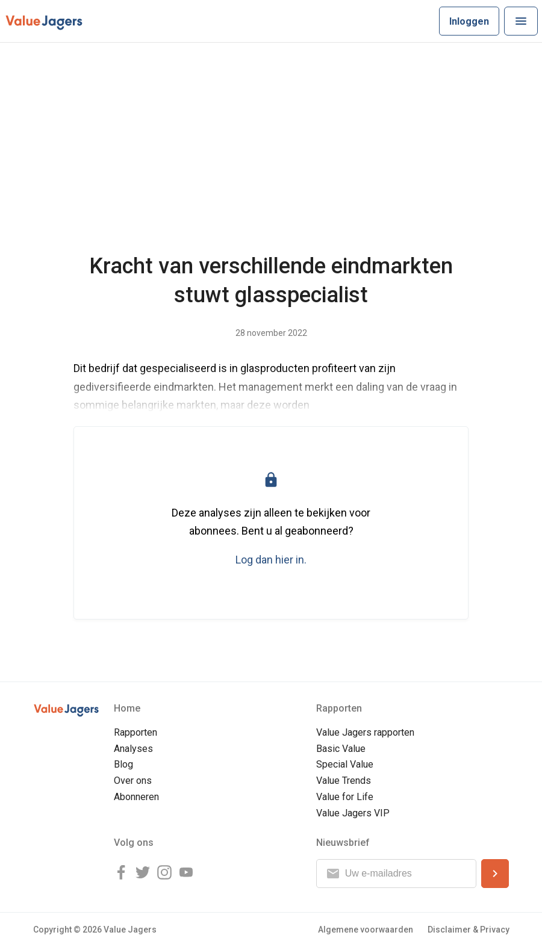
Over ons (133, 780)
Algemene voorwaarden (365, 929)
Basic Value (341, 748)
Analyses (133, 748)
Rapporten (135, 732)
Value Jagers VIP (353, 813)
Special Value (344, 764)
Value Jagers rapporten (365, 732)
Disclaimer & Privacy (468, 929)
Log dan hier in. (271, 559)
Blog (123, 764)
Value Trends (343, 780)
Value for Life (344, 797)
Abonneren (136, 797)
